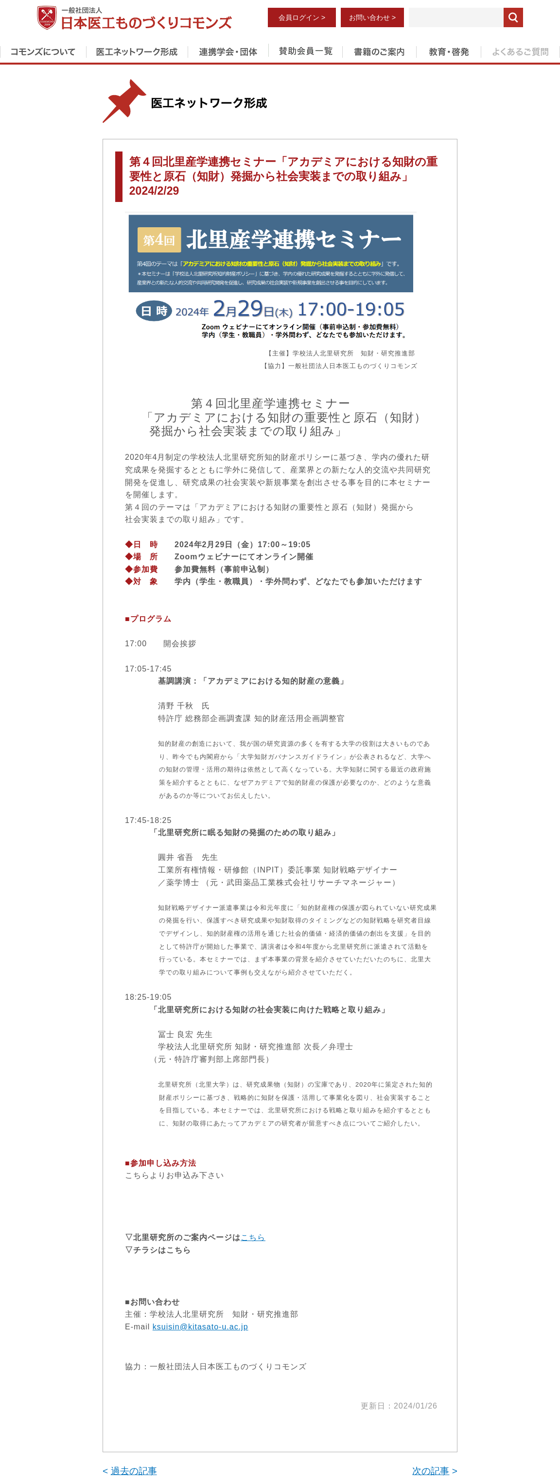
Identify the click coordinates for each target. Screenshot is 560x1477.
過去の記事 (134, 1471)
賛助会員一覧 (305, 50)
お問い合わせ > (372, 17)
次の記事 (430, 1471)
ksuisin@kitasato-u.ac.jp (200, 1327)
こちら (253, 1237)
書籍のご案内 (379, 50)
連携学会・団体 (228, 50)
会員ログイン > (302, 17)
